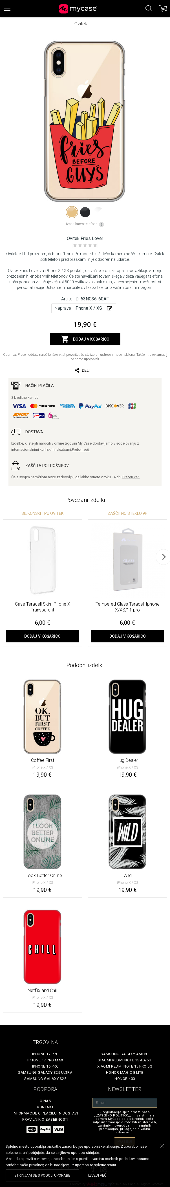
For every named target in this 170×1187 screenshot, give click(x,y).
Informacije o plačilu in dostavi (45, 1113)
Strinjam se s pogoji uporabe (42, 1175)
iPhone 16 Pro (45, 1066)
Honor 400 (124, 1079)
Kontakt (45, 1107)
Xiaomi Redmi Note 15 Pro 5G (125, 1066)
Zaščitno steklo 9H (127, 513)
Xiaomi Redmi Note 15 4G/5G (124, 1060)
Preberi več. (81, 450)
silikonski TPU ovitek (42, 513)
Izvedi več (97, 1175)
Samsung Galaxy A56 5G (125, 1054)
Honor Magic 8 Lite (124, 1072)
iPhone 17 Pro (45, 1054)
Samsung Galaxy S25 (45, 1079)
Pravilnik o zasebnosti (45, 1119)
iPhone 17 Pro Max (45, 1060)
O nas (45, 1101)
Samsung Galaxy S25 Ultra (45, 1072)
